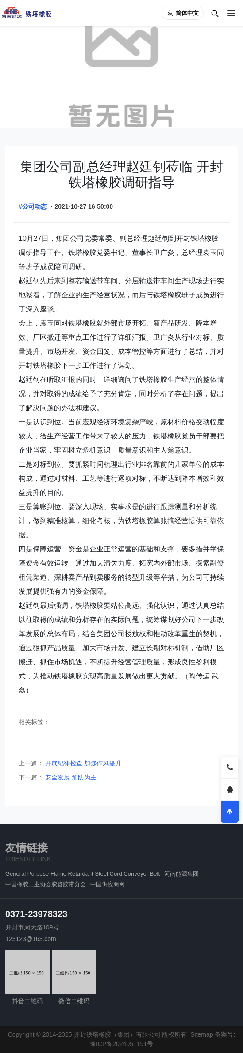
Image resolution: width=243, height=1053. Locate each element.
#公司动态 (33, 206)
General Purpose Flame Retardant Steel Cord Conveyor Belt (82, 873)
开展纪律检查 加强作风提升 (82, 763)
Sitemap (201, 1034)
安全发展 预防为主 (69, 777)
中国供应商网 (107, 884)
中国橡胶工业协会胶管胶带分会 (45, 884)
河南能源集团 (181, 873)
